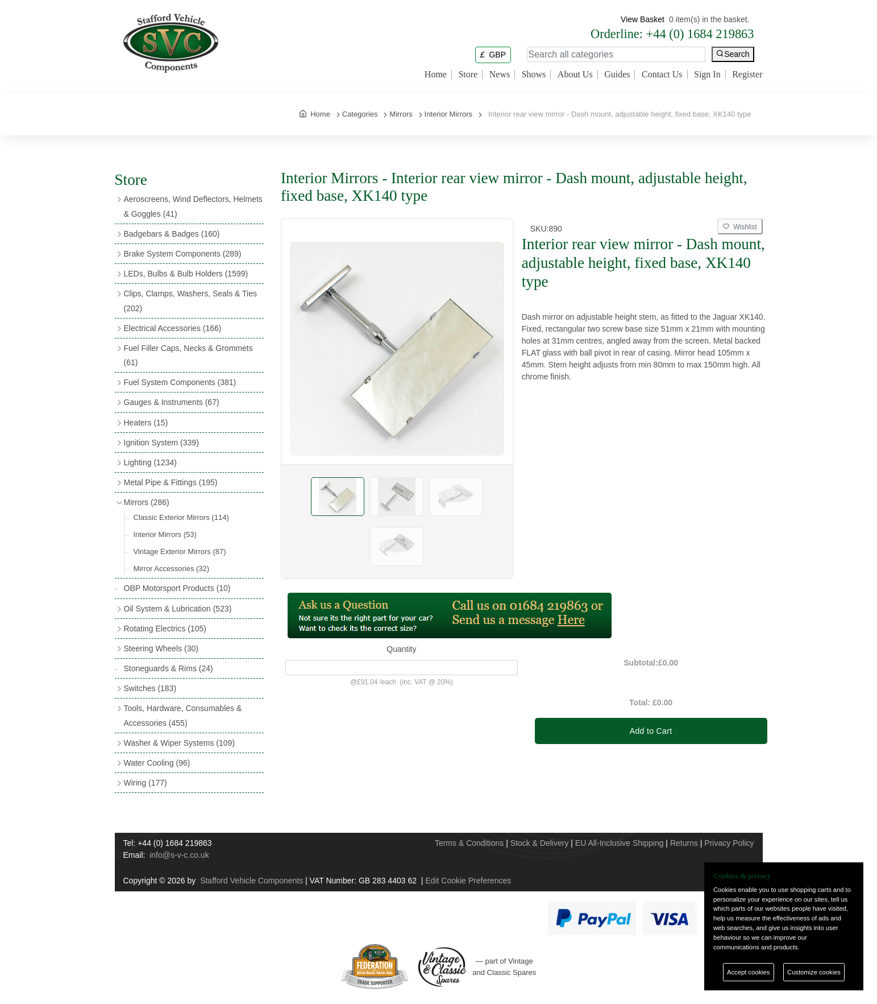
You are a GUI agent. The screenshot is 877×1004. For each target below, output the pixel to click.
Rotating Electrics (165, 628)
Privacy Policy (729, 843)
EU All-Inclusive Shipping (619, 843)
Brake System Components (183, 253)
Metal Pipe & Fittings (171, 482)
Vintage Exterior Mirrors (180, 551)
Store (467, 74)
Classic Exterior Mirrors (181, 517)
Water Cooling (157, 762)
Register (747, 74)
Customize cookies (814, 972)
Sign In (707, 74)
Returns (684, 843)
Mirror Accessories (172, 568)
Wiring (145, 782)
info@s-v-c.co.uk (179, 855)
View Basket (642, 19)
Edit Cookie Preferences (468, 880)
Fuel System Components (180, 382)
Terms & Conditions (469, 843)
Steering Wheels (161, 648)
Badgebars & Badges (172, 233)
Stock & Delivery (539, 843)
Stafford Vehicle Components (251, 880)
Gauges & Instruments (171, 402)
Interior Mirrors (165, 534)
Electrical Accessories (173, 328)
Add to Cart (651, 731)
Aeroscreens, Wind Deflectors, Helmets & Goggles (193, 206)
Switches (150, 688)
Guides (617, 74)
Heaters (146, 422)
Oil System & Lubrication (178, 608)
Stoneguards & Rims (168, 668)
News (499, 74)
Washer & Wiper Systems (179, 742)
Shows (534, 74)
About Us (575, 74)
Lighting (150, 462)
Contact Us (662, 74)
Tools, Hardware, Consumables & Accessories (183, 715)
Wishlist (740, 227)
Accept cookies (748, 972)
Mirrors (146, 502)
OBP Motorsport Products (177, 588)
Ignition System (161, 442)
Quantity (401, 649)
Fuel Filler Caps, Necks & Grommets (188, 355)
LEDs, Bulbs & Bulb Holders (186, 273)
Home (436, 74)
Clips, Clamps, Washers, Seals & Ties (190, 300)
